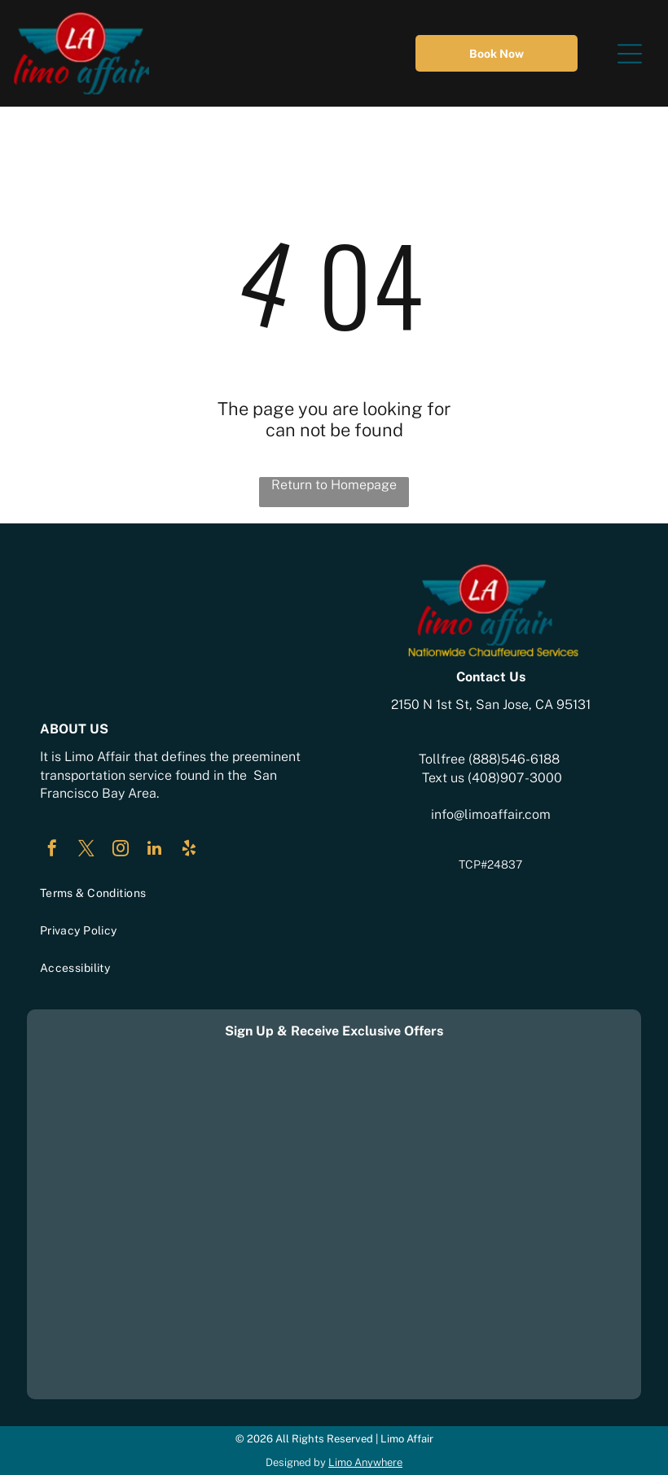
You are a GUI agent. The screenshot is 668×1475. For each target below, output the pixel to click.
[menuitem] (177, 893)
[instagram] (120, 850)
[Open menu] (629, 54)
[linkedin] (155, 850)
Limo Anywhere (365, 1462)
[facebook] (52, 850)
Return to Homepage (334, 484)
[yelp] (189, 850)
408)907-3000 (517, 778)
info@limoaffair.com (491, 814)
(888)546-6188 (514, 759)
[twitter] (86, 850)
